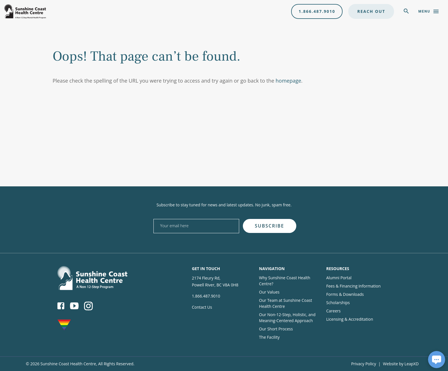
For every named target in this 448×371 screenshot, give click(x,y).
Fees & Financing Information (353, 286)
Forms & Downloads (345, 294)
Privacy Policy (363, 363)
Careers (333, 311)
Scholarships (338, 302)
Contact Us (202, 307)
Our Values (269, 292)
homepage (288, 80)
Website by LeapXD (401, 363)
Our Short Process (276, 329)
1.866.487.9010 (317, 11)
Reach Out (371, 11)
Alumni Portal (339, 277)
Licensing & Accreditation (349, 319)
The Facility (269, 337)
